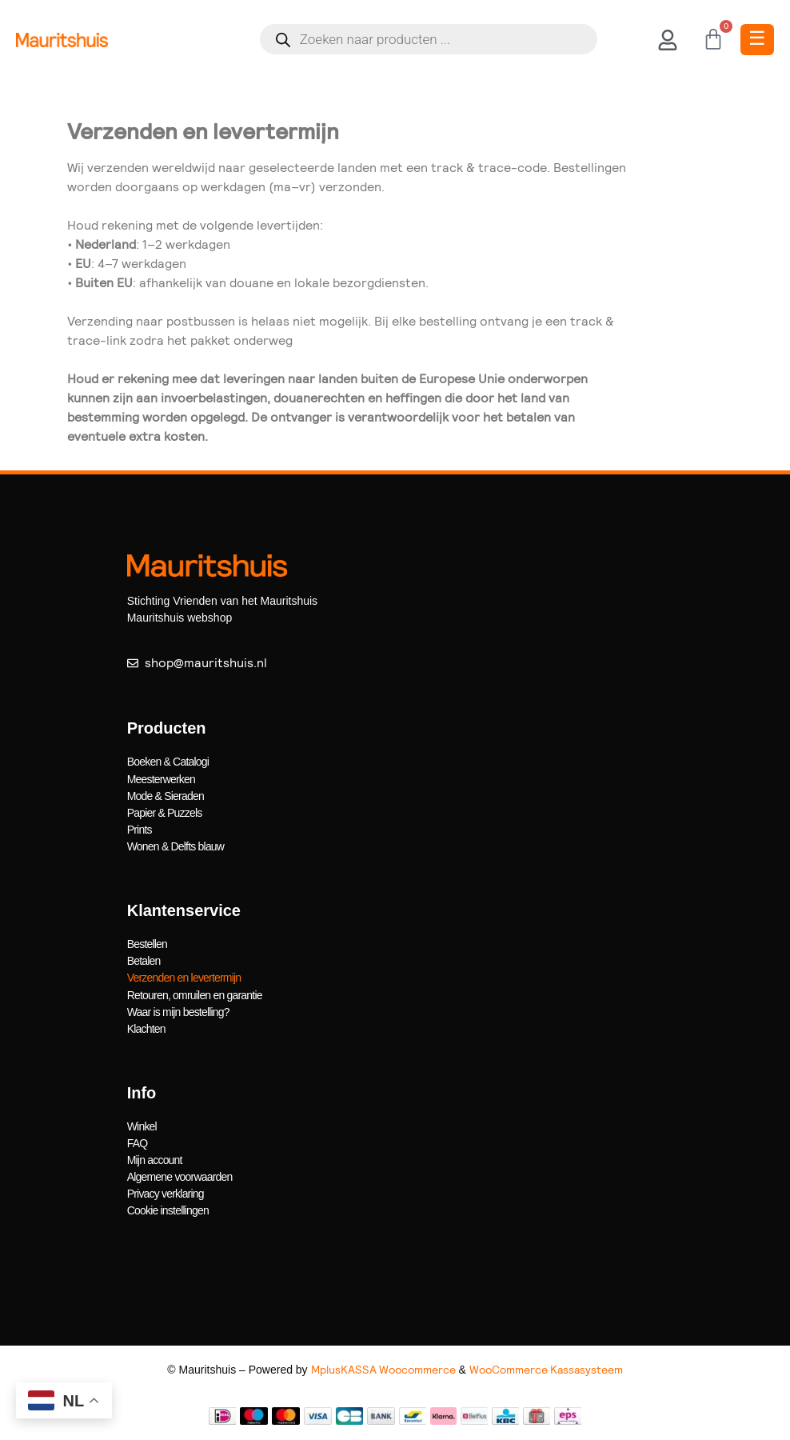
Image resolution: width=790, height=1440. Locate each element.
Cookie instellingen (168, 1209)
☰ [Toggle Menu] (757, 38)
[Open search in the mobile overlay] (428, 39)
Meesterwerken (161, 778)
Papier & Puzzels (164, 812)
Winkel (142, 1125)
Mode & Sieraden (165, 795)
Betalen (144, 960)
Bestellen (147, 944)
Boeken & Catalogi (168, 761)
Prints (139, 828)
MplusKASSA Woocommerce (383, 1369)
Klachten (146, 1028)
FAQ (137, 1142)
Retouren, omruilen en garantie (194, 994)
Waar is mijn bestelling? (178, 1011)
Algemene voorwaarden (180, 1176)
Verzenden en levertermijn (184, 977)
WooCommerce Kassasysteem (546, 1369)
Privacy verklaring (165, 1192)
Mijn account (154, 1159)
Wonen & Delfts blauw (175, 845)
